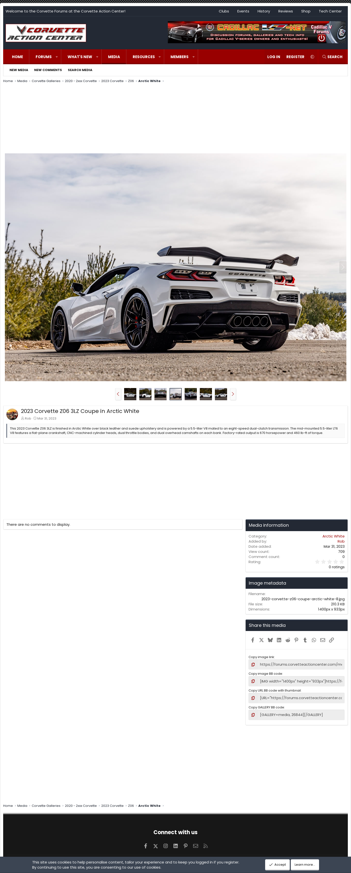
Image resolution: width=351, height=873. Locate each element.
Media (114, 56)
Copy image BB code (265, 673)
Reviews (285, 11)
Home (17, 56)
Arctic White (333, 536)
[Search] (332, 56)
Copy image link (261, 657)
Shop (306, 11)
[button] (56, 56)
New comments (48, 70)
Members (179, 56)
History (264, 11)
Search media (80, 70)
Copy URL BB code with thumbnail (275, 689)
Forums (44, 56)
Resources (144, 56)
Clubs (224, 11)
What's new (80, 56)
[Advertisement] (175, 119)
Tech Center (330, 11)
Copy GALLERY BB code (266, 705)
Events (243, 11)
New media (19, 70)
